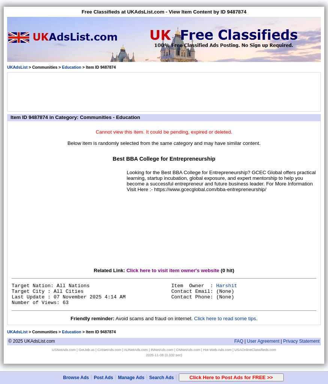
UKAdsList (17, 67)
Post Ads (103, 377)
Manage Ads (131, 377)
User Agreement (263, 341)
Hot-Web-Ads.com (217, 350)
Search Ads (161, 377)
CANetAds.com (109, 350)
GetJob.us (87, 350)
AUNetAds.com (136, 350)
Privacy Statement (301, 341)
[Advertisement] (164, 91)
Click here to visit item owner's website (172, 270)
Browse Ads (76, 377)
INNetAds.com (162, 350)
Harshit (226, 286)
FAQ (238, 341)
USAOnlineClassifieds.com (255, 350)
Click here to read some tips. (226, 318)
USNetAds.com (64, 350)
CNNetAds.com (188, 350)
